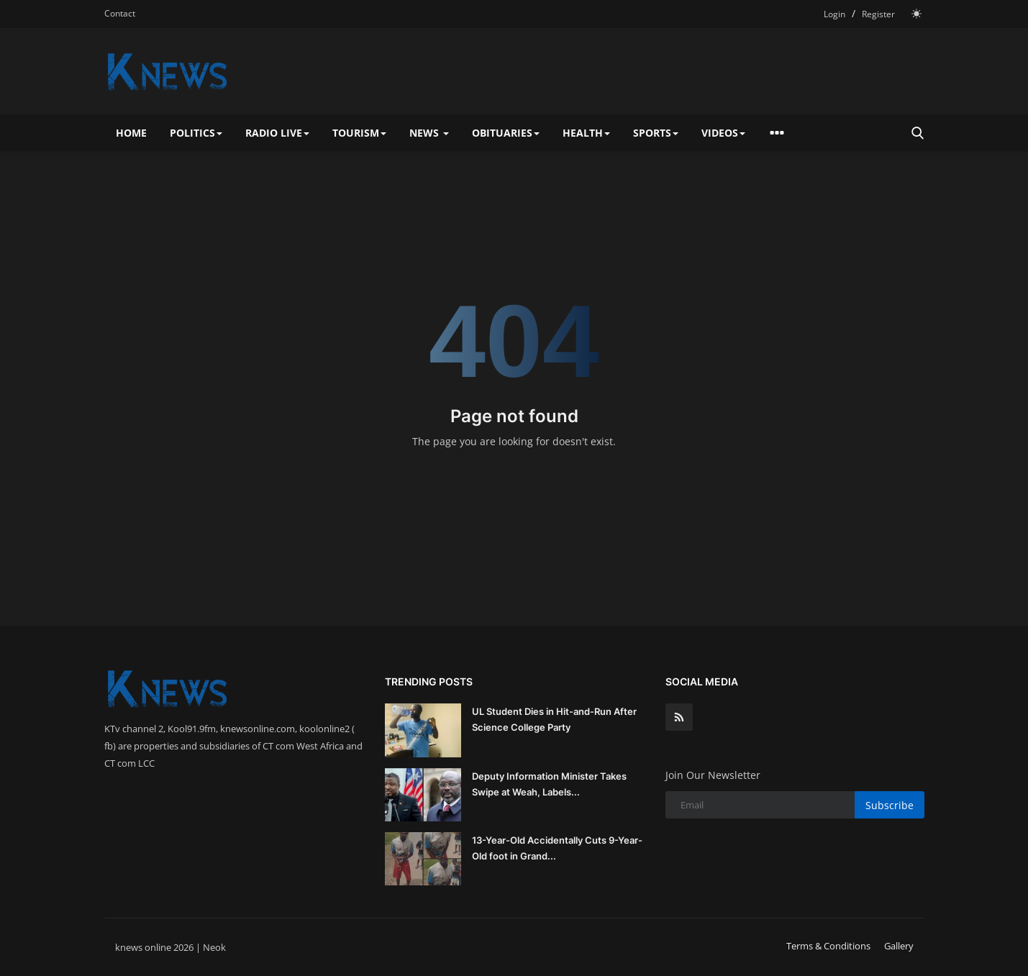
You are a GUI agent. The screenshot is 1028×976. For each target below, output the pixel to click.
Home (131, 133)
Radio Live (277, 133)
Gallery (899, 945)
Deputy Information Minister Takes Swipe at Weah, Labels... (549, 784)
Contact (119, 13)
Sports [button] (655, 133)
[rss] (679, 717)
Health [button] (586, 133)
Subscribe (889, 805)
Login (834, 14)
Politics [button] (196, 133)
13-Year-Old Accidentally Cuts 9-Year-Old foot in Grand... (557, 848)
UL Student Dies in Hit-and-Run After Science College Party (554, 719)
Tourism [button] (359, 133)
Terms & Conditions (828, 945)
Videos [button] (723, 133)
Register (878, 14)
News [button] (429, 133)
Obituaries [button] (506, 133)
